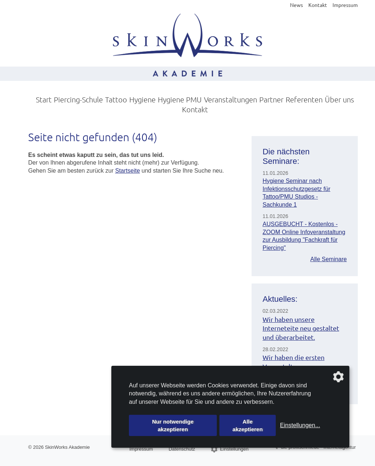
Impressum (345, 4)
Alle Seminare (328, 259)
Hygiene (142, 99)
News (296, 4)
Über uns (339, 99)
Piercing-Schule (78, 99)
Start (44, 99)
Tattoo (116, 99)
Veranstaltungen (230, 99)
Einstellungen (234, 449)
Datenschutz (181, 449)
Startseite (127, 171)
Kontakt (317, 4)
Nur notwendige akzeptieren (172, 425)
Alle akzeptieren (248, 425)
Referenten (304, 99)
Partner (271, 99)
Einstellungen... (300, 425)
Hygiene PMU (180, 99)
